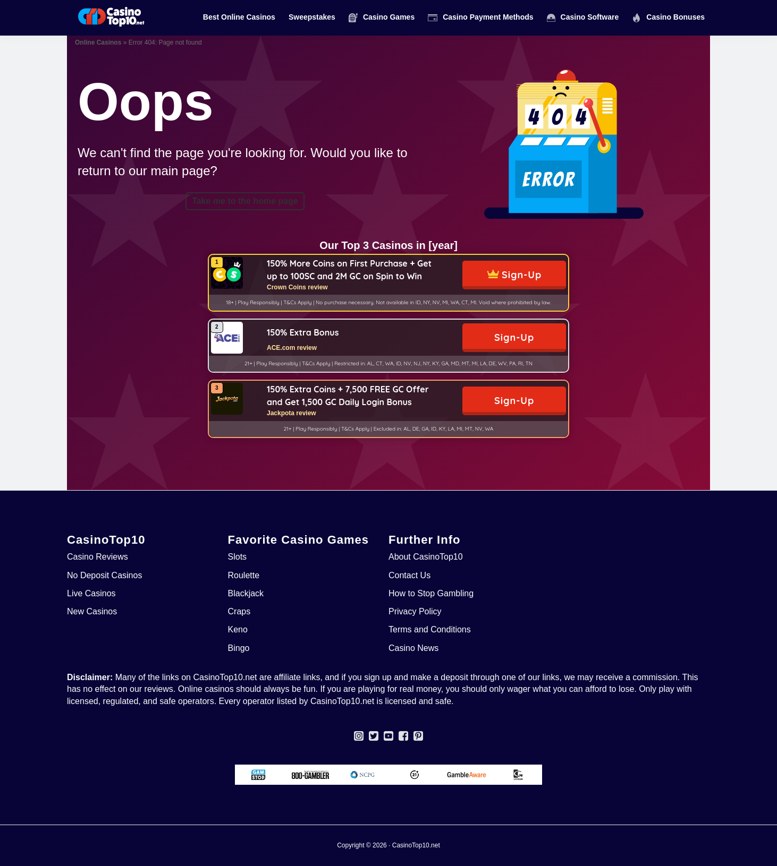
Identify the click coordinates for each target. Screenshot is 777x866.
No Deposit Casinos (104, 575)
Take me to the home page (245, 200)
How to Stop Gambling (431, 593)
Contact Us (409, 575)
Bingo (239, 648)
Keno (238, 629)
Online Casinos (98, 42)
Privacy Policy (415, 611)
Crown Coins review (297, 287)
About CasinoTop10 (425, 556)
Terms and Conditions (429, 629)
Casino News (413, 648)
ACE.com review (292, 347)
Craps (239, 611)
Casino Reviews (97, 556)
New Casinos (92, 611)
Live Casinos (91, 593)
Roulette (244, 575)
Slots (237, 556)
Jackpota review (291, 413)
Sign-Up (522, 275)
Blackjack (246, 593)
